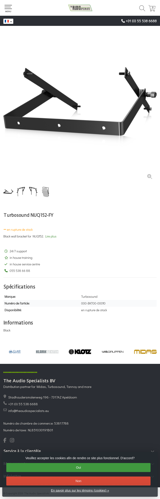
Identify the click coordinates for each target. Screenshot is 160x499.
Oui (78, 467)
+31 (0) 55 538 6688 (141, 20)
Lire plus (50, 236)
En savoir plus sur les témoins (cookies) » (80, 490)
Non (78, 481)
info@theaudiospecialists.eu (28, 410)
